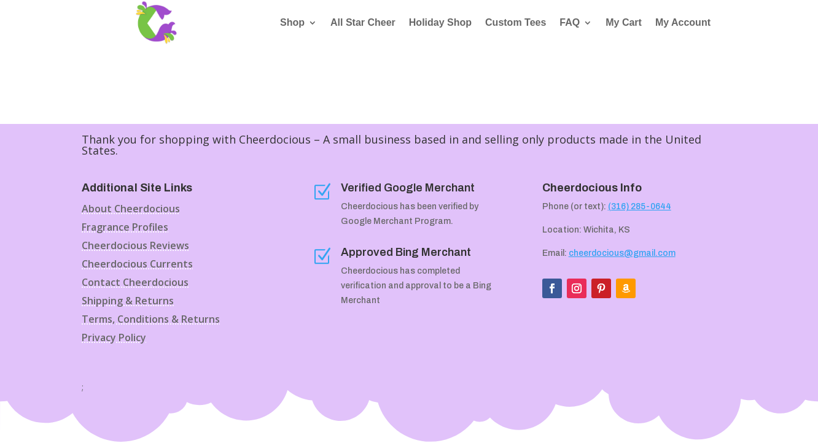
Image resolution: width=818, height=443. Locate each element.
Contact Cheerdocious (135, 283)
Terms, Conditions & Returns (151, 320)
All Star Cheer (362, 23)
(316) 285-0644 (639, 206)
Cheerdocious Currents (137, 265)
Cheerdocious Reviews (135, 246)
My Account (683, 23)
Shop (292, 23)
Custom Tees (515, 23)
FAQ (569, 23)
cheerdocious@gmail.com (622, 253)
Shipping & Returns (128, 301)
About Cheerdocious (131, 209)
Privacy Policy (114, 338)
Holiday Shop (440, 23)
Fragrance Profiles (125, 228)
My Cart (624, 23)
